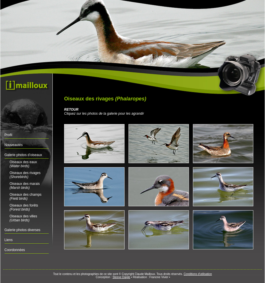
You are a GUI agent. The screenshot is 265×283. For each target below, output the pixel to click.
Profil (8, 135)
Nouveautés (14, 145)
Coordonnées (15, 250)
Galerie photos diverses (22, 230)
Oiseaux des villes (23, 218)
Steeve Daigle (121, 277)
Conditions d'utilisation (198, 274)
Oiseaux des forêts (24, 207)
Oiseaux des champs (26, 197)
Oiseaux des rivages (25, 175)
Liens (9, 240)
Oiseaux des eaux (23, 164)
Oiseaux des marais (25, 186)
